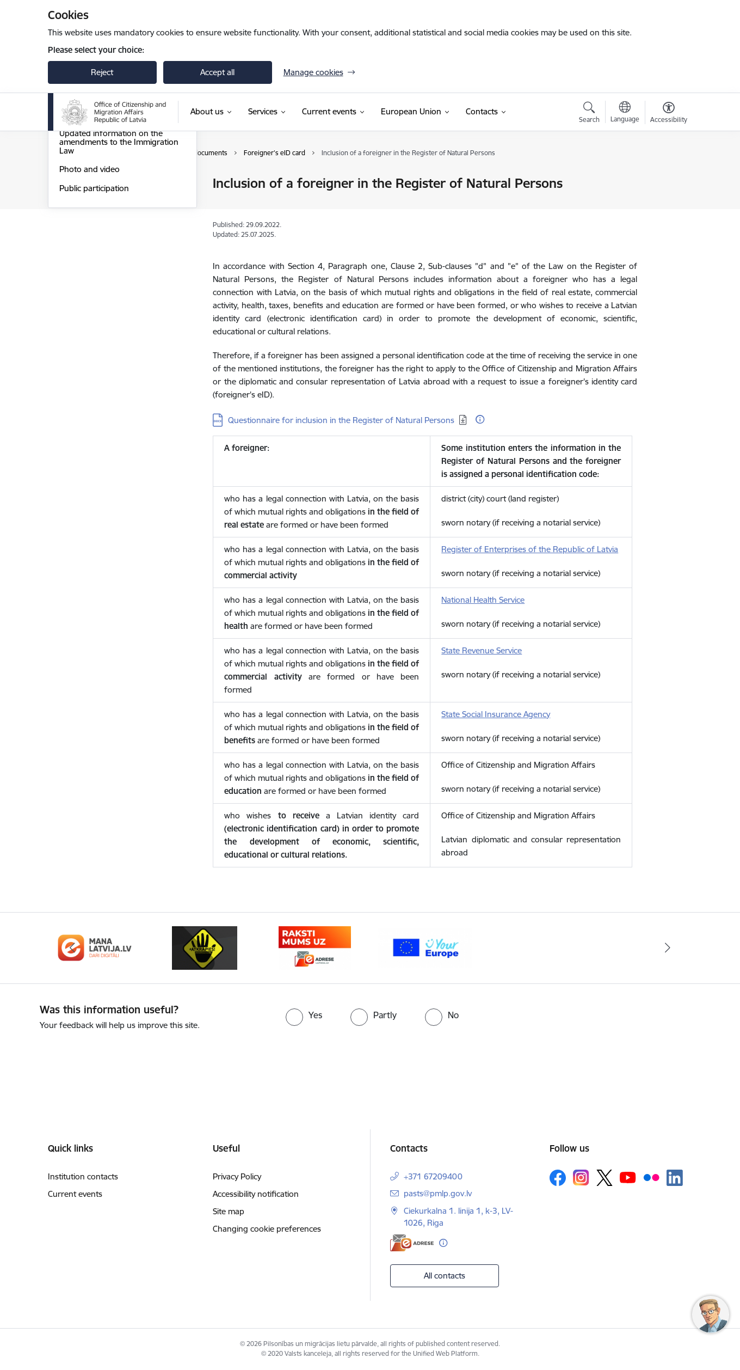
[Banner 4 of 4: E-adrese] (315, 947)
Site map (228, 1211)
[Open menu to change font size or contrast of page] (669, 114)
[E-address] (412, 1243)
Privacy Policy (237, 1176)
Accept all (217, 72)
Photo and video (89, 285)
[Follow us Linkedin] (675, 1178)
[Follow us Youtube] (628, 1177)
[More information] (480, 419)
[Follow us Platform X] (604, 1178)
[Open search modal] (589, 114)
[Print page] (665, 179)
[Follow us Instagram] (581, 1177)
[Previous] (73, 948)
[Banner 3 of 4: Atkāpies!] (204, 947)
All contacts (444, 1275)
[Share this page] (665, 206)
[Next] (667, 948)
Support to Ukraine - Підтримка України (117, 226)
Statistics (75, 203)
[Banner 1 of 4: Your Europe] (425, 947)
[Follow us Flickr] (651, 1177)
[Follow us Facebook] (558, 1178)
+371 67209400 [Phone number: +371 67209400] (433, 1176)
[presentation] (91, 1062)
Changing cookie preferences (267, 1229)
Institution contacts (83, 1176)
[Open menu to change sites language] (625, 113)
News (69, 184)
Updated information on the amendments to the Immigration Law (118, 258)
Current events (75, 1194)
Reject (102, 72)
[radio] (304, 1015)
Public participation (94, 304)
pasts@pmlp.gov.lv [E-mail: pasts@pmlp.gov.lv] (438, 1193)
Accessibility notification (256, 1194)
